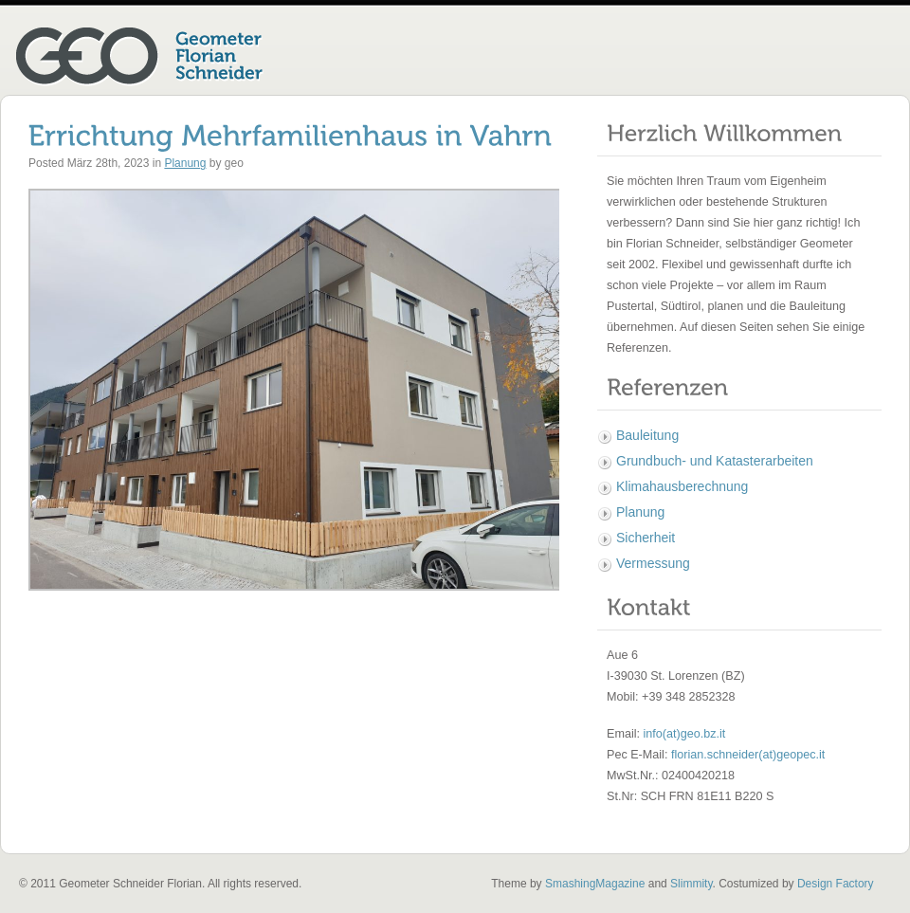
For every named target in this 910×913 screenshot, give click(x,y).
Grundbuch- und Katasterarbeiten (714, 460)
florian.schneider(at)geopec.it (748, 754)
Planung (185, 163)
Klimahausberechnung (682, 486)
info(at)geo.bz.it (685, 733)
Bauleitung (647, 435)
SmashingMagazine (595, 883)
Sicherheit (645, 537)
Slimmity (691, 883)
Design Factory (835, 883)
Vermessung (653, 563)
